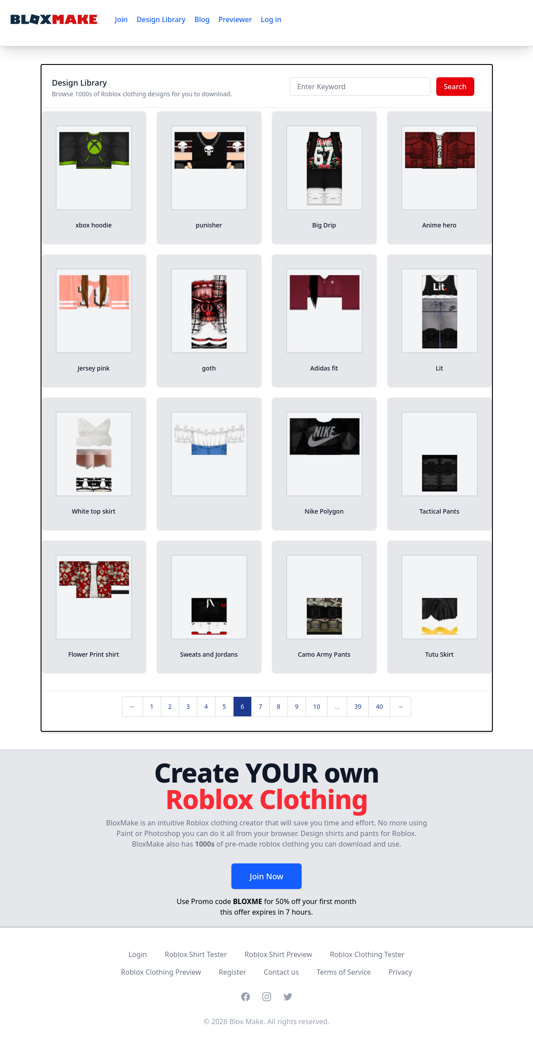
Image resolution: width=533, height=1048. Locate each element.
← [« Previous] (132, 706)
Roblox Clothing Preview (161, 972)
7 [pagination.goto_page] (260, 706)
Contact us (281, 972)
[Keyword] (360, 86)
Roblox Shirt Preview (278, 954)
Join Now (266, 876)
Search (455, 86)
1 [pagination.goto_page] (152, 706)
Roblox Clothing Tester (367, 954)
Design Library (160, 19)
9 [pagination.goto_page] (297, 706)
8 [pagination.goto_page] (278, 706)
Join (121, 19)
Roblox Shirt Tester (196, 954)
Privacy (400, 972)
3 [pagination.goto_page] (188, 706)
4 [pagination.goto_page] (206, 706)
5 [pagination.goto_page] (224, 706)
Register (232, 972)
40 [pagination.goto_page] (379, 706)
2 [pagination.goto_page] (170, 706)
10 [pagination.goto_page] (316, 706)
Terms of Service (344, 972)
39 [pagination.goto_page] (357, 706)
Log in (271, 19)
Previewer (235, 19)
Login (138, 954)
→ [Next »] (400, 706)
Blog (201, 19)
